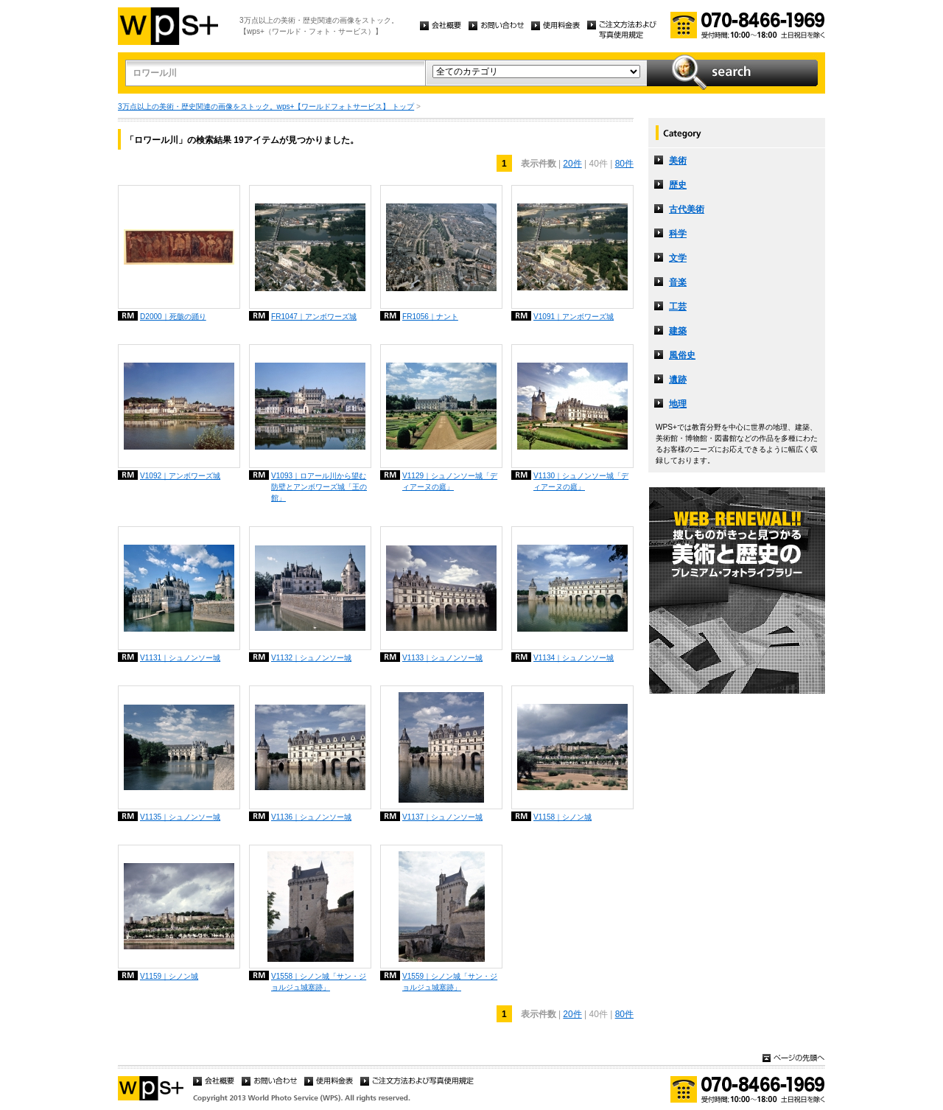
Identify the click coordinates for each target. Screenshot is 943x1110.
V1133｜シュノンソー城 (442, 658)
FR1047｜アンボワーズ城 (314, 317)
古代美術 (686, 209)
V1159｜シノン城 (169, 976)
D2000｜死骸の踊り (173, 317)
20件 (572, 163)
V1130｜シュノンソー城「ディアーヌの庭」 (580, 481)
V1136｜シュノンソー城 (311, 817)
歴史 (678, 185)
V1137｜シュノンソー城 (442, 817)
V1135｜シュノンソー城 (180, 817)
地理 (678, 404)
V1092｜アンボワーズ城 (180, 476)
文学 (678, 258)
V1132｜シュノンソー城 (311, 658)
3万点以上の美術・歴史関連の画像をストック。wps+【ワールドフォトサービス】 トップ (266, 106)
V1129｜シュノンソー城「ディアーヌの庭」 (449, 481)
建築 (678, 331)
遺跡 (678, 379)
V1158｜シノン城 (562, 817)
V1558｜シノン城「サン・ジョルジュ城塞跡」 (318, 981)
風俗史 (682, 355)
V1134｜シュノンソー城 (573, 658)
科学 (678, 233)
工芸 (678, 306)
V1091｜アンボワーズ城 (573, 317)
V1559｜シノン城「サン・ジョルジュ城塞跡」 (449, 981)
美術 (678, 161)
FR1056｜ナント (430, 317)
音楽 (678, 282)
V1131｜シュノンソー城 (180, 658)
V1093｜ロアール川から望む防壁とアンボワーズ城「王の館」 (319, 487)
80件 (624, 163)
